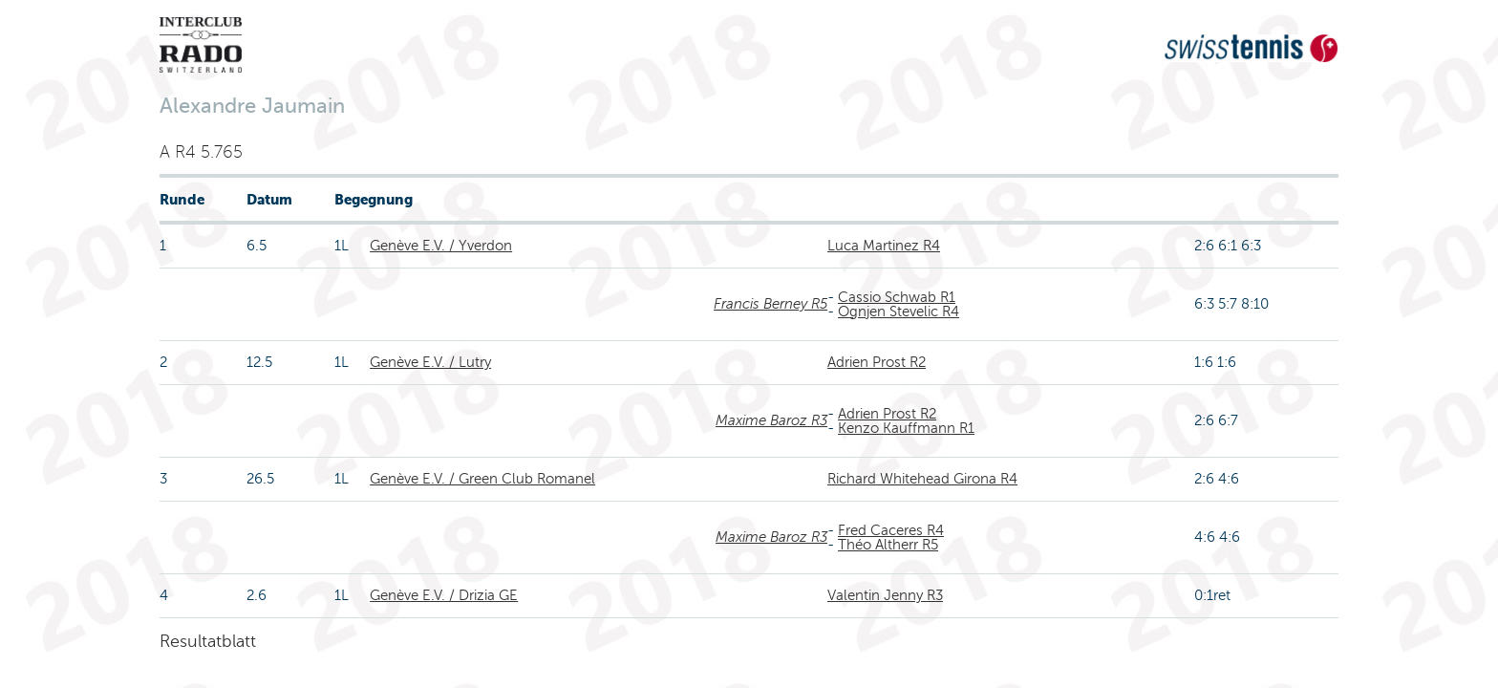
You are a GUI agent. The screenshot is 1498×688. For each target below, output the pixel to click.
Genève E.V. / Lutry (430, 362)
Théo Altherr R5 (888, 544)
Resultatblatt (208, 641)
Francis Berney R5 (770, 304)
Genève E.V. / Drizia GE (444, 595)
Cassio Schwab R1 (896, 297)
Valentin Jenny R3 (885, 595)
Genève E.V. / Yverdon (441, 245)
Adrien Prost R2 (876, 362)
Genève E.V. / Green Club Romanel (482, 478)
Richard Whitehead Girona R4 (922, 478)
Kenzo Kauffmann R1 (906, 428)
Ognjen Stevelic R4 (898, 311)
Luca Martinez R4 (883, 245)
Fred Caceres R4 (891, 530)
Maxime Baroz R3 (771, 420)
